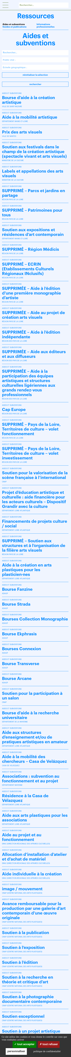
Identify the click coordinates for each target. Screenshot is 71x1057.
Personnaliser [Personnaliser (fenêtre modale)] (16, 1051)
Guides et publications (15, 27)
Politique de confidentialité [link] (47, 1051)
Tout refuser (49, 1044)
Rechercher (35, 84)
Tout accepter (24, 1044)
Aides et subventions (14, 24)
